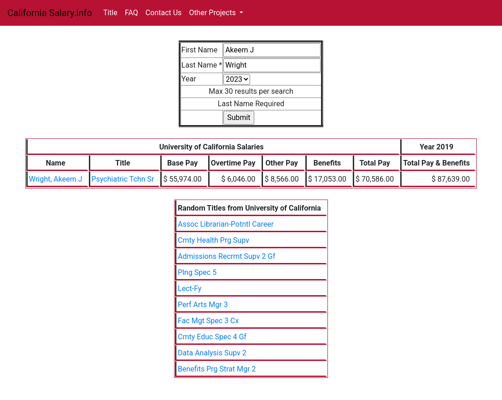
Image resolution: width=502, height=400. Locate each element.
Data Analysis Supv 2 (212, 353)
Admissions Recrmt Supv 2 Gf (226, 256)
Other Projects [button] (213, 12)
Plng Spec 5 (197, 272)
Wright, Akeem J (55, 179)
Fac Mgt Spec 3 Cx (208, 320)
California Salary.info (49, 12)
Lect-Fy (189, 288)
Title (110, 12)
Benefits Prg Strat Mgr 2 (217, 369)
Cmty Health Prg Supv (213, 240)
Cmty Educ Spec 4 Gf (212, 336)
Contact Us (164, 12)
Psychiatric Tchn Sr (123, 179)
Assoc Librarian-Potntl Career (226, 224)
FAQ (131, 12)
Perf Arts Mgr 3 (203, 304)
